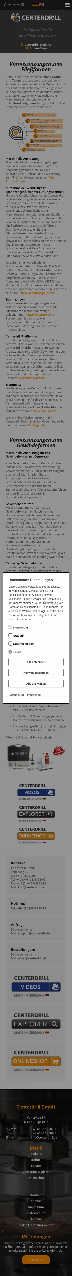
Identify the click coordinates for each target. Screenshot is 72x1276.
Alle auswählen (36, 683)
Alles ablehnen (36, 662)
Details (17, 651)
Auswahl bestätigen (36, 672)
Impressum (34, 694)
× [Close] (66, 576)
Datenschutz (16, 694)
